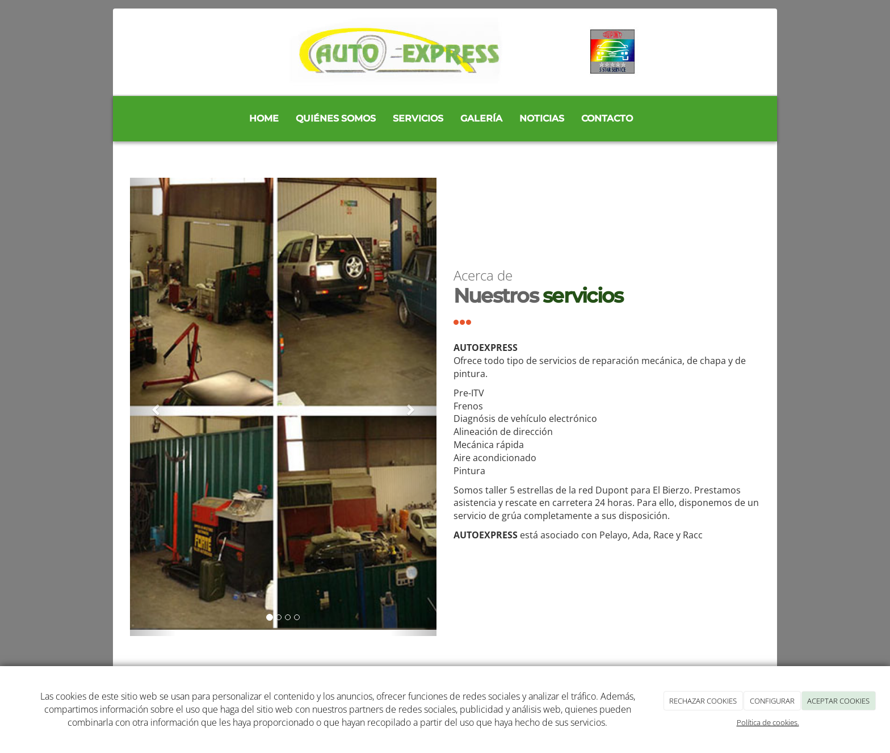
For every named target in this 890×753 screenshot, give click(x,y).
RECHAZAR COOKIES (703, 701)
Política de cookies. (768, 722)
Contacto (607, 118)
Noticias (541, 118)
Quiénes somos (336, 118)
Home (264, 118)
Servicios (418, 118)
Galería (481, 118)
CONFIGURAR (772, 701)
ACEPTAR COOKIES (838, 701)
